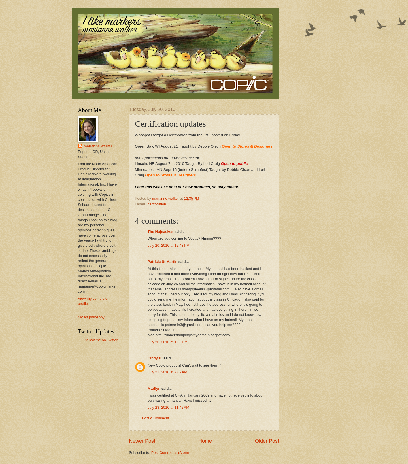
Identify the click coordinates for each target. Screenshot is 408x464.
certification (157, 204)
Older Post (267, 441)
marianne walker (98, 146)
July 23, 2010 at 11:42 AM (168, 407)
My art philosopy (91, 317)
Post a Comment (155, 418)
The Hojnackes (160, 231)
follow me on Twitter (101, 340)
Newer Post (142, 441)
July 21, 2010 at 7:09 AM (167, 372)
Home (205, 441)
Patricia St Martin (162, 261)
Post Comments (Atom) (170, 452)
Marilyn (154, 388)
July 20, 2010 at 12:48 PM (169, 245)
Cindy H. (155, 358)
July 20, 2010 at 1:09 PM (168, 342)
